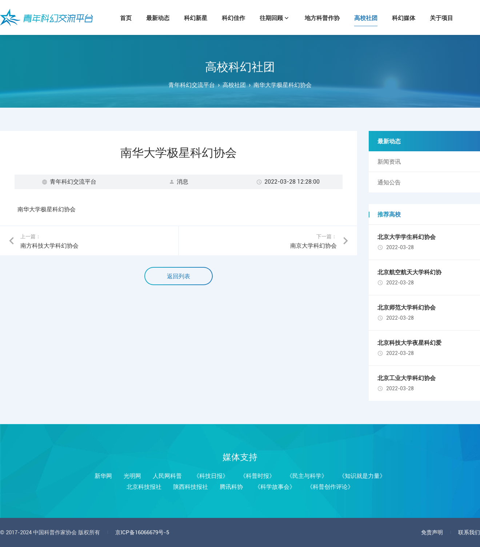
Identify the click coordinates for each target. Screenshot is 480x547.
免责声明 (432, 532)
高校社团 (234, 84)
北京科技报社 (144, 486)
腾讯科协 (231, 486)
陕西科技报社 (190, 486)
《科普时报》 (257, 475)
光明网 (132, 475)
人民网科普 (167, 475)
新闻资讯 (389, 161)
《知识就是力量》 (362, 475)
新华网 (103, 475)
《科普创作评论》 (330, 486)
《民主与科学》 (307, 475)
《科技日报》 (210, 475)
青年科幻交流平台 (46, 17)
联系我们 (469, 532)
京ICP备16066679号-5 (142, 532)
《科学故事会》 (275, 486)
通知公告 (389, 182)
